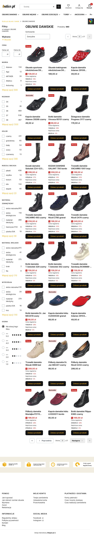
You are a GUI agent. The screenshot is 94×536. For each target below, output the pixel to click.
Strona (74, 36)
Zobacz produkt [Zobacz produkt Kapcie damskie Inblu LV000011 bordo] (57, 433)
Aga (7, 72)
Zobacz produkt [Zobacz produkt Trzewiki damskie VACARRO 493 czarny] (34, 236)
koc (7, 310)
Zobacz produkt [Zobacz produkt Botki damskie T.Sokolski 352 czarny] (57, 285)
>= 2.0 (14, 356)
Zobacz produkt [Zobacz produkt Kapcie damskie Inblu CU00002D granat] (57, 334)
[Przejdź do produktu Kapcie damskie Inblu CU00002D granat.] (58, 300)
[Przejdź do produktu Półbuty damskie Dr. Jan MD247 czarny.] (58, 349)
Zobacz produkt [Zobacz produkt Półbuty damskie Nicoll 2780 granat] (57, 236)
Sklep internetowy (44, 533)
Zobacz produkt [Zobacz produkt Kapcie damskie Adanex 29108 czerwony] (80, 89)
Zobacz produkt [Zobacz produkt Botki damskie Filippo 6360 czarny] (80, 433)
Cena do (17, 50)
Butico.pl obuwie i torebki (10, 21)
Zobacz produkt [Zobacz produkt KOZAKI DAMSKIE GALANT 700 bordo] (57, 187)
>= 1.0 (14, 363)
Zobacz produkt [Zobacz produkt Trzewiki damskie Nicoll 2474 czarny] (80, 236)
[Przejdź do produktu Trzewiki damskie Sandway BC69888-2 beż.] (81, 251)
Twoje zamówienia (40, 498)
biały (8, 145)
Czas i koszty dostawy (74, 500)
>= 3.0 (14, 349)
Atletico (9, 81)
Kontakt (5, 523)
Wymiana (5, 502)
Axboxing (10, 85)
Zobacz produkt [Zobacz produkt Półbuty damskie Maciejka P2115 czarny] (34, 433)
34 (7, 102)
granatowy (10, 141)
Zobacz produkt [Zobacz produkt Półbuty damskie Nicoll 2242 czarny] (80, 383)
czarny (9, 136)
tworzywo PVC (12, 227)
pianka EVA (10, 231)
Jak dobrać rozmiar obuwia (13, 500)
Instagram (37, 520)
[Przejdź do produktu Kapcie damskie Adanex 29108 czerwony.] (81, 54)
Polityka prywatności (10, 520)
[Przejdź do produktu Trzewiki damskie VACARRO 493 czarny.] (35, 202)
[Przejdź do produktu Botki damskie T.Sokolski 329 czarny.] (35, 251)
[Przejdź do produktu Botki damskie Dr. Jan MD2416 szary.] (35, 300)
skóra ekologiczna (11, 214)
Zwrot (4, 505)
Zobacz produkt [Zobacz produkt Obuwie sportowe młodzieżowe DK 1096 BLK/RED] (34, 89)
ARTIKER (9, 76)
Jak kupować (7, 498)
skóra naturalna (12, 208)
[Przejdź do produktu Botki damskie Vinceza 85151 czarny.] (58, 103)
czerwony (10, 154)
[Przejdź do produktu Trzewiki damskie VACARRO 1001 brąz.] (81, 152)
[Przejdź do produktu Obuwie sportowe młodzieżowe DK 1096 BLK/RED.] (35, 54)
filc (7, 271)
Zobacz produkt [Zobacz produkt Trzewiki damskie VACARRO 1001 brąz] (80, 187)
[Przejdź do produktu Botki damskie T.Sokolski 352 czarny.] (58, 251)
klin (7, 184)
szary (8, 150)
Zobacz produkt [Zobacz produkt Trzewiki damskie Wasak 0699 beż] (34, 383)
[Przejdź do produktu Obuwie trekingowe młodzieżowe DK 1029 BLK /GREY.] (58, 54)
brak (8, 266)
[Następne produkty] (77, 440)
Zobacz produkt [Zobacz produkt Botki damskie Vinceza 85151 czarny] (57, 138)
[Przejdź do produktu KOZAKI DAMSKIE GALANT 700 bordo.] (58, 152)
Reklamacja (6, 507)
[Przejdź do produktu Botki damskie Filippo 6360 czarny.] (81, 398)
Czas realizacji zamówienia (75, 502)
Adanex (9, 67)
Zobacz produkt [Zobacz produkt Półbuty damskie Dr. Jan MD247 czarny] (57, 383)
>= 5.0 (14, 335)
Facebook (37, 518)
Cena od (5, 50)
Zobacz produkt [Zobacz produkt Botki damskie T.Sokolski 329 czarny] (34, 285)
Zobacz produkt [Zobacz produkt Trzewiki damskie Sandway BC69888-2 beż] (80, 285)
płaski (8, 170)
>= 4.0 (14, 342)
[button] (58, 7)
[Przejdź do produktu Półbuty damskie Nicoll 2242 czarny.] (81, 349)
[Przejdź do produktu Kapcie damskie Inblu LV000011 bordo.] (58, 398)
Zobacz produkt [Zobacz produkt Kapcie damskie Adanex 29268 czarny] (34, 138)
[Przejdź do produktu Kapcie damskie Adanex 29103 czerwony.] (81, 300)
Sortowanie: (30, 32)
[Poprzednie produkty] (44, 440)
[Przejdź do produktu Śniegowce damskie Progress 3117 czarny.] (81, 103)
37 (7, 115)
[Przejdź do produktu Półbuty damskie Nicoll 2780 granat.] (58, 202)
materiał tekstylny (9, 221)
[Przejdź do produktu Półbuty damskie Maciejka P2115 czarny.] (35, 398)
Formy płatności (71, 498)
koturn (8, 180)
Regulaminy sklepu (9, 518)
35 (7, 106)
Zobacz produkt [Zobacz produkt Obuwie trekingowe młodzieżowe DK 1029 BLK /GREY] (57, 89)
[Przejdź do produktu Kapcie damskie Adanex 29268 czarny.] (35, 103)
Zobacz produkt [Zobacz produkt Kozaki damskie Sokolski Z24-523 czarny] (34, 187)
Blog (4, 525)
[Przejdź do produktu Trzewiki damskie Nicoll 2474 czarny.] (81, 202)
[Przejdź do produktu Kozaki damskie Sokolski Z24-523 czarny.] (35, 152)
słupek (8, 189)
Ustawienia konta (40, 500)
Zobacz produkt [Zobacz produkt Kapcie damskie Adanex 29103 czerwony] (80, 334)
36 (7, 111)
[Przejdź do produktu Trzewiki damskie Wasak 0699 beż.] (35, 349)
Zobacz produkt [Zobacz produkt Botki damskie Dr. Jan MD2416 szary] (34, 334)
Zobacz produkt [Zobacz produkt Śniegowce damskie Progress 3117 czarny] (80, 138)
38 (7, 120)
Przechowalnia (39, 502)
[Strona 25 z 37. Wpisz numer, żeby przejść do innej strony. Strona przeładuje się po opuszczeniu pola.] (79, 36)
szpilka (9, 175)
